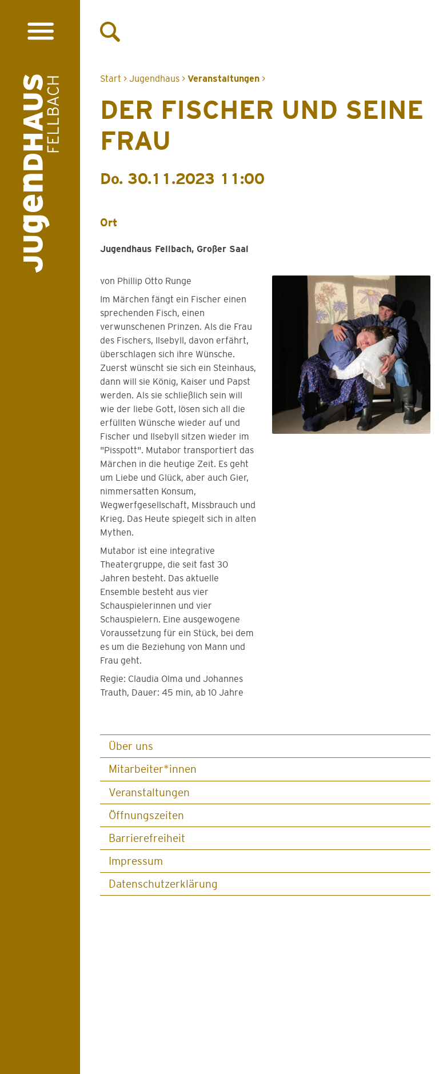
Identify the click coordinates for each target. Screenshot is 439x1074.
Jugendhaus (154, 78)
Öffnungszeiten (146, 815)
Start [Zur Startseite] (110, 78)
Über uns (131, 746)
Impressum (136, 861)
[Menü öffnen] (40, 31)
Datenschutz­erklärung (163, 884)
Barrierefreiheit (147, 838)
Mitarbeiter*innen (153, 769)
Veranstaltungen (149, 792)
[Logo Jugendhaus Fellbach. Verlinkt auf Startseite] (41, 176)
